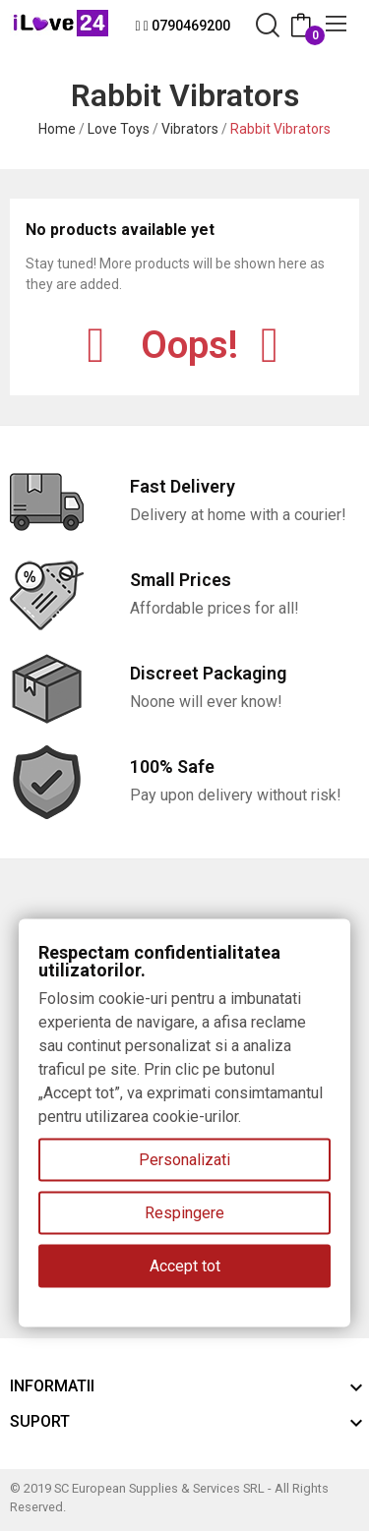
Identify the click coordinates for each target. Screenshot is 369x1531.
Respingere (184, 1213)
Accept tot (185, 1266)
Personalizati (184, 1159)
